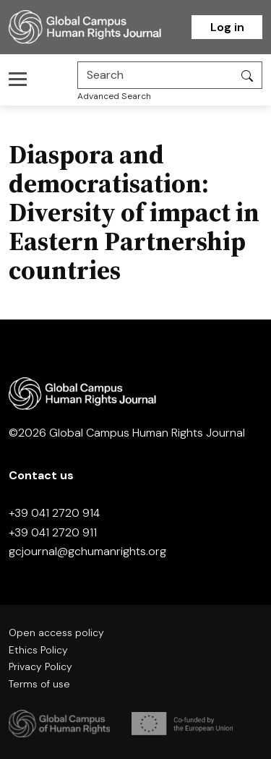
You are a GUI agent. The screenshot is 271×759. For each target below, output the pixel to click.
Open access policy (56, 632)
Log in (227, 27)
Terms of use (39, 683)
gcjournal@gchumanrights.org (87, 551)
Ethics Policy (38, 649)
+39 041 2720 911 (53, 532)
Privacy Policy (40, 666)
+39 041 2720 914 (54, 512)
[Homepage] (100, 27)
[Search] (155, 75)
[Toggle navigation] (22, 79)
